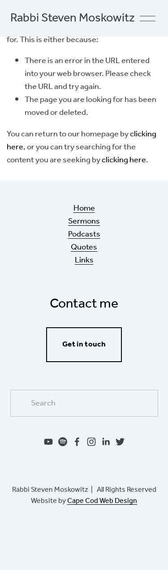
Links (84, 260)
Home (84, 208)
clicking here (124, 160)
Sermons (84, 221)
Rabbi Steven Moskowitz (72, 18)
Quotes (84, 247)
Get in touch (84, 344)
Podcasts (84, 234)
